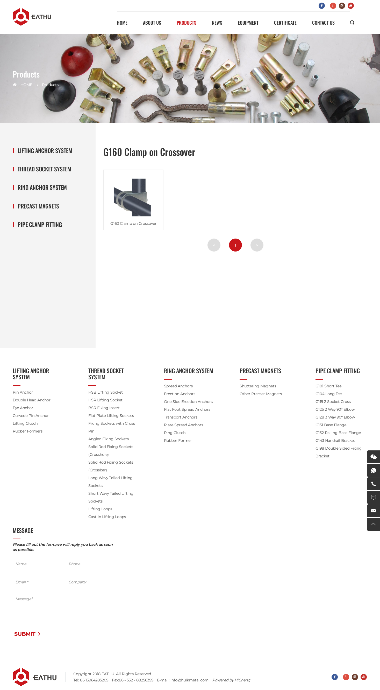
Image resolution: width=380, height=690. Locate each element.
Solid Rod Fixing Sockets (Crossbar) (110, 466)
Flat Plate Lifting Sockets (111, 415)
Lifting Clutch (25, 423)
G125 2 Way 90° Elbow (335, 409)
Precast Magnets (38, 206)
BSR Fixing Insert (104, 408)
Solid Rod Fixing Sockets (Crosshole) (110, 450)
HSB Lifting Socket (105, 392)
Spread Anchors (178, 386)
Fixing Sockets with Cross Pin (111, 427)
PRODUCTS (186, 22)
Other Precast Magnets (261, 394)
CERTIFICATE (285, 22)
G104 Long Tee (329, 394)
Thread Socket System (44, 169)
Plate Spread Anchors (183, 425)
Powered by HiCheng (231, 680)
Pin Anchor (23, 392)
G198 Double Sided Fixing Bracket (339, 452)
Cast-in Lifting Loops (107, 516)
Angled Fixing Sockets (108, 439)
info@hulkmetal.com (189, 680)
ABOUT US (152, 22)
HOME (122, 22)
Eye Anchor (23, 408)
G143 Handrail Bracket (335, 440)
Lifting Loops (100, 509)
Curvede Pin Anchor (31, 415)
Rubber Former (178, 440)
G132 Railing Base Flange (338, 432)
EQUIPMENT (248, 22)
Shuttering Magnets (258, 386)
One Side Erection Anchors (188, 401)
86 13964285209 (94, 680)
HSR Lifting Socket (105, 400)
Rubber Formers (27, 431)
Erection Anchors (179, 394)
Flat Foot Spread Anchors (187, 409)
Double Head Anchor (32, 400)
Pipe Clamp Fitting (40, 224)
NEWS (217, 22)
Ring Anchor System (42, 187)
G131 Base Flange (331, 425)
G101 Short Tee (328, 386)
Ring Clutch (174, 432)
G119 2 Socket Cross (333, 401)
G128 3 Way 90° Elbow (335, 417)
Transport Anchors (180, 417)
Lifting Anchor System (45, 151)
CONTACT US (323, 22)
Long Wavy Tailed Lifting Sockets (110, 482)
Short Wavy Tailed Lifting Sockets (110, 497)
